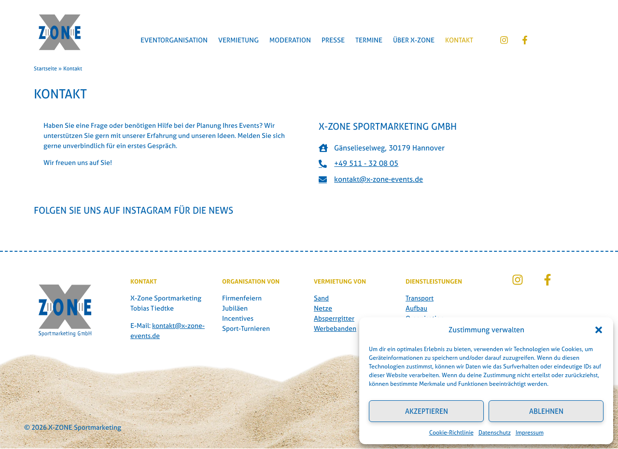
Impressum (530, 432)
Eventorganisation (174, 39)
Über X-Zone (414, 39)
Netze (323, 308)
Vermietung (238, 39)
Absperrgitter (334, 318)
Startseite (45, 68)
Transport (420, 297)
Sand (321, 297)
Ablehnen (546, 411)
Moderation (290, 39)
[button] (599, 330)
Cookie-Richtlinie (451, 432)
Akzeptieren (426, 411)
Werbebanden (335, 328)
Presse (333, 39)
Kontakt (459, 39)
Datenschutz (494, 432)
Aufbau (416, 308)
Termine (368, 39)
